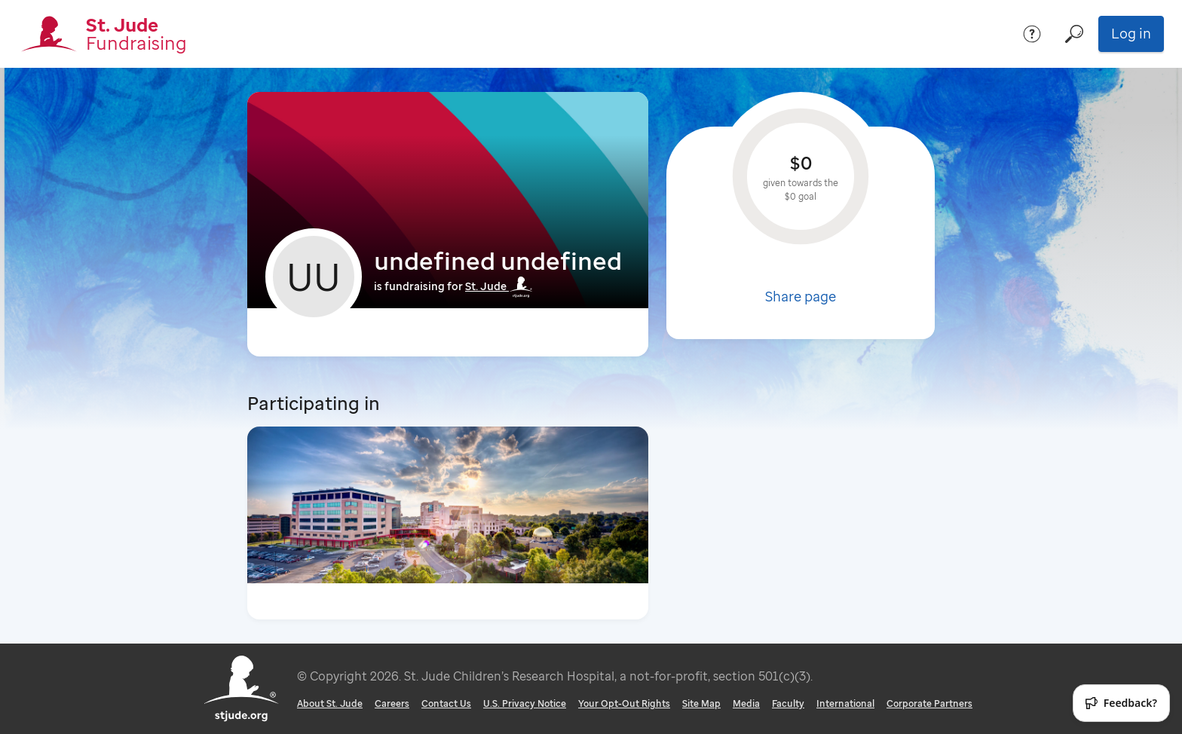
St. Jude (499, 286)
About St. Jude (330, 703)
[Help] (1032, 34)
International (845, 703)
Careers (392, 703)
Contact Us (446, 703)
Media (746, 703)
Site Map (701, 703)
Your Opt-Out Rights (624, 703)
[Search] (1074, 34)
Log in (1131, 33)
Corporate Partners (929, 703)
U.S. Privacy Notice (524, 703)
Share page (800, 296)
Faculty (788, 703)
